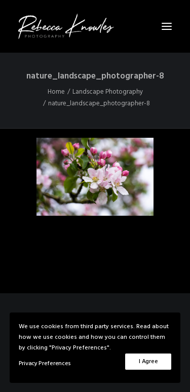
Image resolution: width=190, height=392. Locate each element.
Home (56, 92)
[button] (166, 26)
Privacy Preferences (45, 364)
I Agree (148, 362)
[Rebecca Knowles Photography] (95, 26)
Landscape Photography (107, 92)
